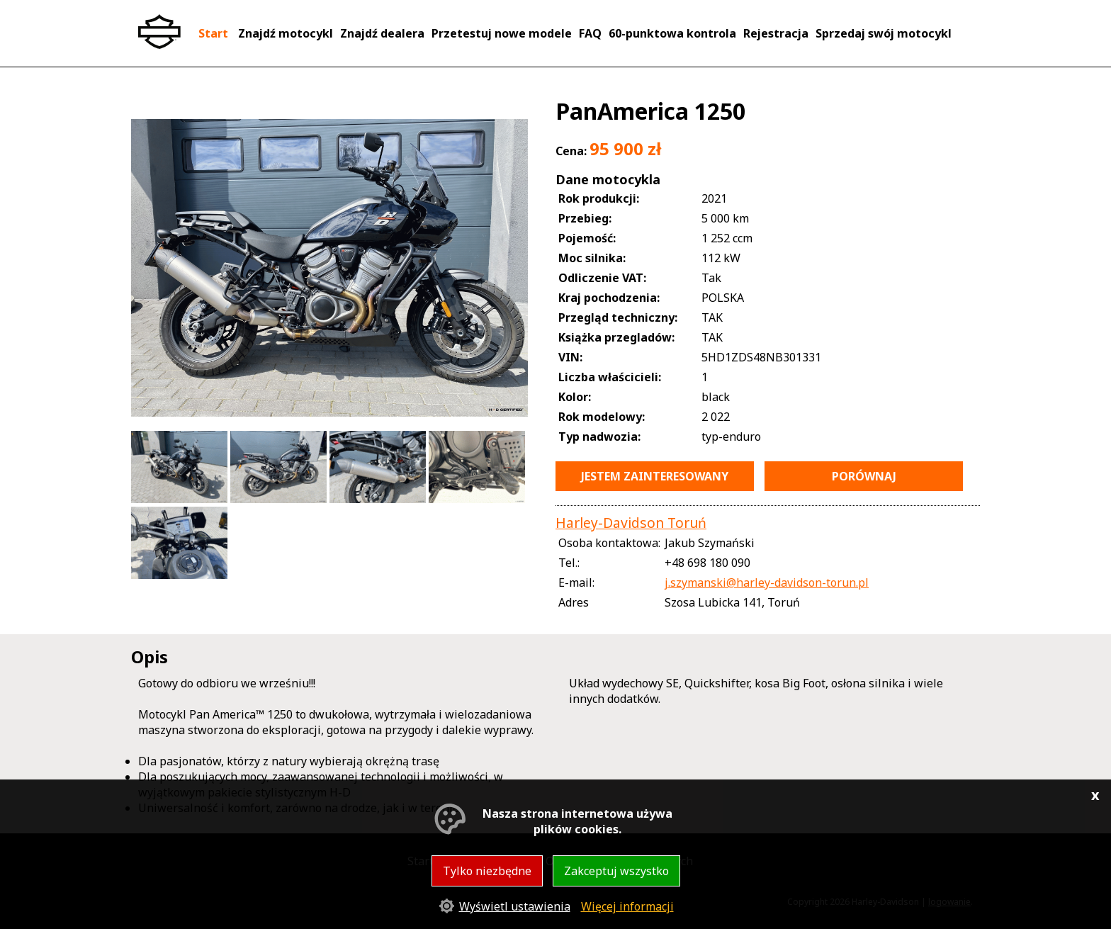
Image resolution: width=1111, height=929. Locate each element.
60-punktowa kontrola (672, 33)
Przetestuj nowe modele (502, 33)
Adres (573, 602)
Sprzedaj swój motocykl (884, 33)
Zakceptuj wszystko (616, 871)
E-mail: (576, 582)
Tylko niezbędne (487, 871)
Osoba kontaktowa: (609, 543)
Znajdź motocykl (285, 33)
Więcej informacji (627, 906)
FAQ (590, 33)
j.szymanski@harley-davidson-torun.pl (767, 582)
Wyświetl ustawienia (514, 906)
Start (213, 33)
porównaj (864, 476)
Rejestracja (775, 33)
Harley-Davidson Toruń (631, 522)
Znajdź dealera (382, 33)
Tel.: (569, 562)
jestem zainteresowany (654, 476)
